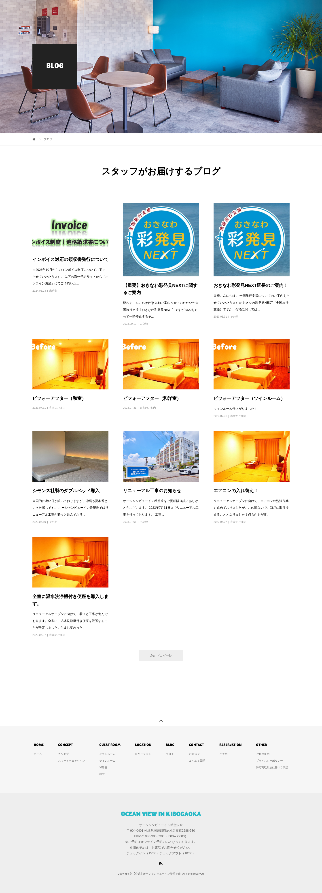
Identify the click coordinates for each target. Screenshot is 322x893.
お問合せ (255, 8)
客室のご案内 (57, 407)
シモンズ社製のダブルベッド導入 (66, 490)
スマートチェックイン (71, 760)
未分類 (53, 290)
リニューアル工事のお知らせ (152, 490)
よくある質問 (197, 760)
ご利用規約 (262, 754)
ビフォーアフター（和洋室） (152, 398)
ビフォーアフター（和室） (59, 398)
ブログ (170, 754)
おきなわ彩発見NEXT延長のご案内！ (251, 285)
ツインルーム (107, 760)
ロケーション (227, 8)
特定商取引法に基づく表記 (272, 767)
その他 (234, 316)
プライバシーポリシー (269, 760)
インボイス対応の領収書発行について (70, 259)
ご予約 (278, 8)
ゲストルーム (195, 8)
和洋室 (103, 767)
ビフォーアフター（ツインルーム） (249, 398)
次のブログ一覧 (161, 656)
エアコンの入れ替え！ (236, 490)
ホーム (141, 8)
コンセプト (166, 8)
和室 (102, 774)
